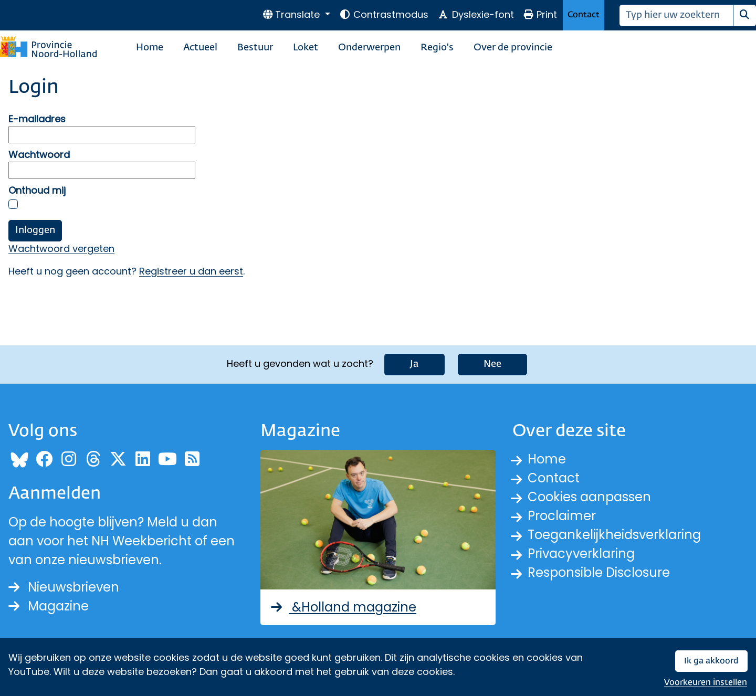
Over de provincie (513, 47)
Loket (305, 47)
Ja (414, 364)
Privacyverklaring (581, 553)
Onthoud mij (37, 190)
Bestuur (255, 47)
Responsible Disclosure (599, 572)
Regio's (437, 47)
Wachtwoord (39, 154)
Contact (584, 15)
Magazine (48, 606)
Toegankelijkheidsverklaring (614, 534)
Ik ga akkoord (711, 661)
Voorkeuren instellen (705, 683)
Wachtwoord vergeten (61, 248)
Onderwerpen (369, 47)
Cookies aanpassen (589, 496)
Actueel (200, 47)
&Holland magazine (342, 607)
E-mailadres (37, 118)
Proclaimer (562, 515)
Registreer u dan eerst (191, 271)
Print (540, 14)
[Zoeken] (676, 15)
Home (149, 47)
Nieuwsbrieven (63, 587)
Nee (492, 364)
